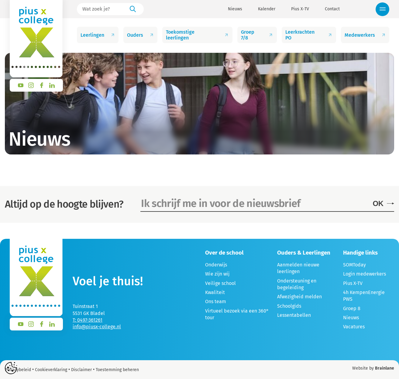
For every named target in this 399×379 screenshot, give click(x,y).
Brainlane (384, 368)
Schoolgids (289, 306)
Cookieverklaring (51, 369)
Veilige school (220, 283)
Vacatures (354, 327)
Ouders (140, 35)
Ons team (215, 301)
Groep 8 (351, 308)
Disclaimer (81, 369)
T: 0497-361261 (87, 320)
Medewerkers (365, 35)
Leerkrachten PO (308, 35)
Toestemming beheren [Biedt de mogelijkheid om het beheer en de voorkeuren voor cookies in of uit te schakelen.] (117, 370)
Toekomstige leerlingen (197, 35)
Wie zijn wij (217, 274)
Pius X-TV (300, 9)
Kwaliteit (215, 292)
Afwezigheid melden (299, 296)
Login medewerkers (364, 274)
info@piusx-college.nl (97, 327)
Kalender (266, 9)
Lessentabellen (294, 315)
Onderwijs (216, 265)
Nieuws (235, 9)
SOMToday (354, 265)
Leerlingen (98, 35)
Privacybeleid (18, 369)
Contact (332, 9)
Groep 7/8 (257, 35)
